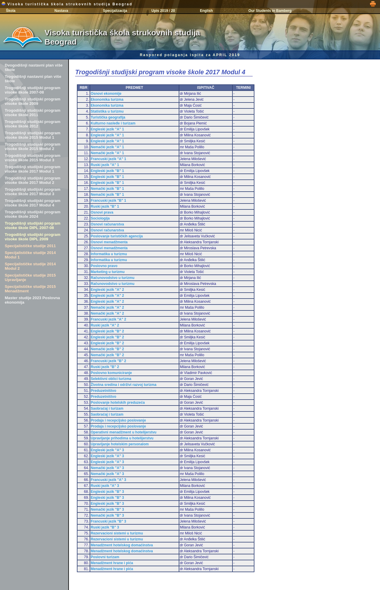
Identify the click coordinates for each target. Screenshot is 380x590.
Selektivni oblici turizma (111, 379)
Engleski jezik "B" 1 (107, 171)
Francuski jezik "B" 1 (108, 200)
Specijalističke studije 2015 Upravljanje (30, 277)
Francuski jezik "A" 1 (108, 159)
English (206, 11)
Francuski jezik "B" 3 (108, 521)
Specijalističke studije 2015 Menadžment (30, 288)
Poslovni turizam (105, 557)
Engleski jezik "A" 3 (107, 450)
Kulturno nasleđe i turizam (113, 123)
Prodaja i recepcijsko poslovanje (118, 420)
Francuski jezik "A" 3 (108, 480)
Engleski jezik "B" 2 (107, 331)
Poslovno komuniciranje (111, 373)
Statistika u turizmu (107, 111)
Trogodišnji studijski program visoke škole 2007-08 (32, 90)
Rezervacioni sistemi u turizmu (117, 533)
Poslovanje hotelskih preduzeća (118, 402)
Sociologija (100, 218)
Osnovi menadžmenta (109, 242)
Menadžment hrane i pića (112, 563)
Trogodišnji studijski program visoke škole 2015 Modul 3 (32, 157)
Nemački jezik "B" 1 (107, 189)
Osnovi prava (102, 212)
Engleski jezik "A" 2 (107, 290)
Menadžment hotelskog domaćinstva (122, 545)
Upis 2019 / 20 (163, 11)
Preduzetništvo (103, 391)
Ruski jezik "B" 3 (105, 527)
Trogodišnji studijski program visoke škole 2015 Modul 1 (32, 135)
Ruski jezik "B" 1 (105, 206)
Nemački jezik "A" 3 (107, 468)
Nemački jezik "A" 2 (107, 307)
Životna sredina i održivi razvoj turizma (123, 385)
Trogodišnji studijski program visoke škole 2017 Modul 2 (32, 180)
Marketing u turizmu (108, 272)
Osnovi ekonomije (106, 94)
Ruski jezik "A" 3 (105, 486)
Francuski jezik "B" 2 (108, 361)
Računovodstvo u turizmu (112, 278)
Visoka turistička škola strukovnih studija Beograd (66, 4)
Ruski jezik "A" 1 (105, 165)
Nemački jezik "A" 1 (107, 147)
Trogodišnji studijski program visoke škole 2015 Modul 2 (32, 146)
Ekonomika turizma (107, 99)
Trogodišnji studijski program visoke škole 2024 (32, 214)
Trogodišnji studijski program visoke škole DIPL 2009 (32, 236)
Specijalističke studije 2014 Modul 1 (30, 254)
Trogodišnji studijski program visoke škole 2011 (32, 112)
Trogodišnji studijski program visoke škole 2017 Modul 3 (32, 191)
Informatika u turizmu (109, 254)
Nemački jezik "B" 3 (107, 509)
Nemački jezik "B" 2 (107, 349)
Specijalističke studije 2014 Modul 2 (30, 266)
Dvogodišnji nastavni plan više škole (34, 67)
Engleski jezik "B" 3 (107, 492)
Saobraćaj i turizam (107, 408)
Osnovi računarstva (107, 224)
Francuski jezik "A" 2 (108, 319)
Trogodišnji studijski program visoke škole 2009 (32, 101)
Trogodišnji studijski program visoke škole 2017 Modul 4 (32, 202)
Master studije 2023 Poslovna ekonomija (32, 300)
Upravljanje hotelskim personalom (120, 444)
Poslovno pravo (104, 266)
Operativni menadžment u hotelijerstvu (123, 432)
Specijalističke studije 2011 (30, 246)
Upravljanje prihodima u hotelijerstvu (122, 438)
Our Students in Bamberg (270, 11)
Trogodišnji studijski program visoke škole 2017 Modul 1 (32, 169)
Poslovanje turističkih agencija (117, 236)
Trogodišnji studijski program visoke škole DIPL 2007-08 (32, 225)
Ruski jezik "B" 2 (105, 367)
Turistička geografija (108, 117)
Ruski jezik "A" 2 (105, 325)
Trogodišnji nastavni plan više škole (33, 78)
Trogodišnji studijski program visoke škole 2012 (32, 123)
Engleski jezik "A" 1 (107, 129)
